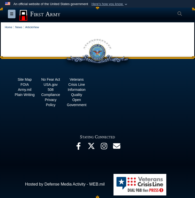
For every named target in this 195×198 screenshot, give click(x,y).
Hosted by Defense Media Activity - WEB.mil (65, 184)
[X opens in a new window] (91, 147)
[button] (109, 4)
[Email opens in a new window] (116, 147)
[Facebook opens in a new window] (78, 147)
